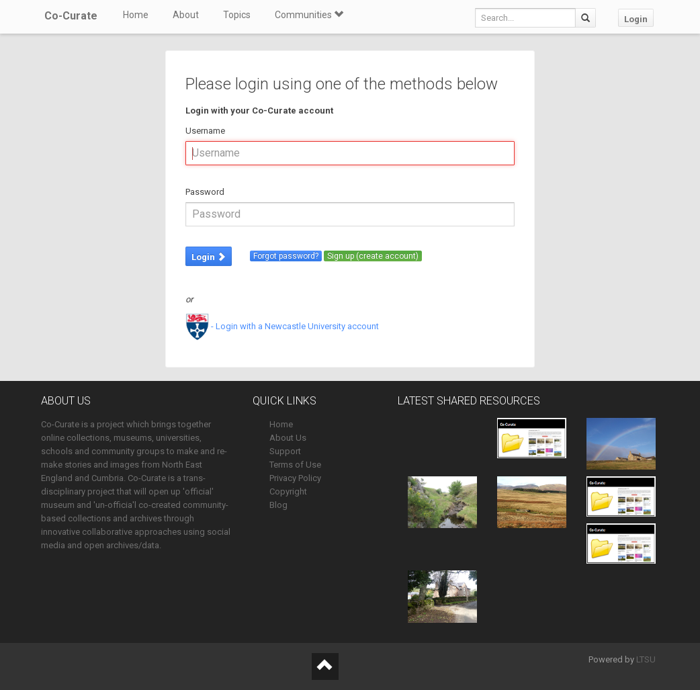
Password (204, 192)
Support (285, 451)
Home (135, 14)
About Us (287, 438)
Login (636, 19)
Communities (309, 14)
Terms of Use (295, 465)
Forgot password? (285, 256)
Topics (237, 14)
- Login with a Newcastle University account (282, 326)
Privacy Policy (295, 478)
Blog (278, 505)
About (186, 14)
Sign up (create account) (373, 256)
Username (205, 131)
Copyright (288, 491)
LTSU (646, 659)
